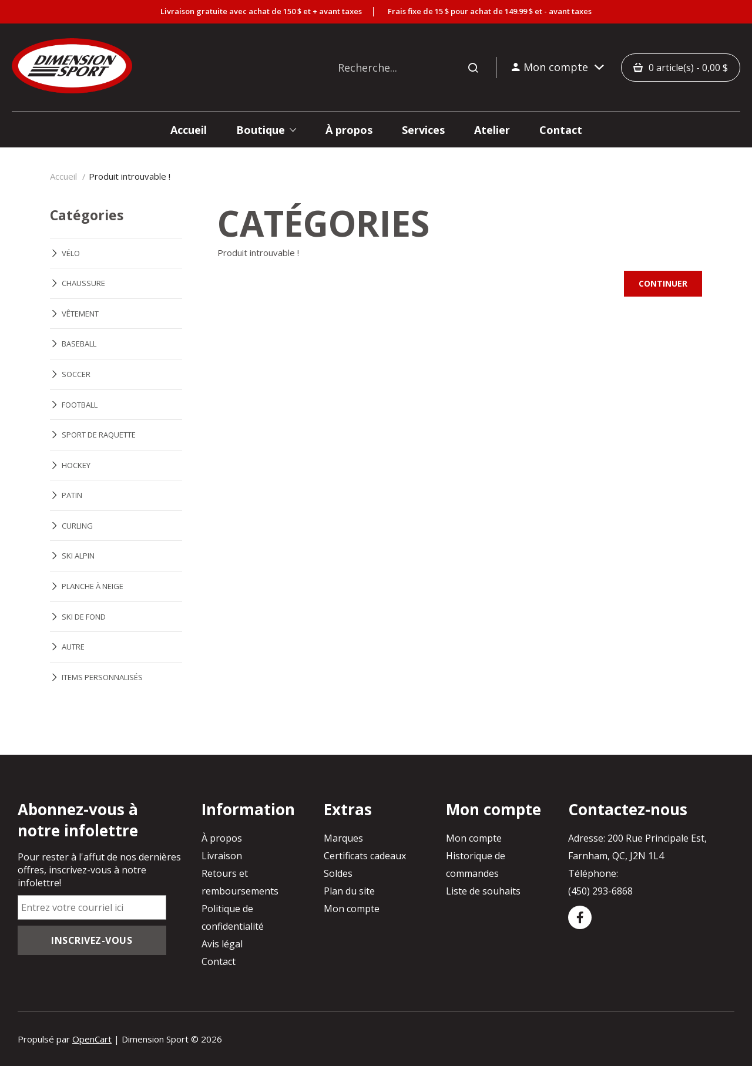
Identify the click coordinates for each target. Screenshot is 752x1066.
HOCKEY (76, 465)
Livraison (222, 855)
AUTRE (73, 646)
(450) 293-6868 (600, 891)
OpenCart (92, 1039)
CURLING (77, 525)
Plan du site (349, 891)
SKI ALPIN (78, 555)
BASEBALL (79, 343)
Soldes (338, 873)
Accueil (63, 176)
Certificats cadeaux (365, 855)
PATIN (72, 495)
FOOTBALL (80, 404)
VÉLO (71, 253)
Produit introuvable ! (129, 176)
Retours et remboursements (240, 882)
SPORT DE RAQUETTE (99, 434)
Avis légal (222, 943)
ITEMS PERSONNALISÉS (102, 677)
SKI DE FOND (84, 616)
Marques (343, 838)
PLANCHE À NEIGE (92, 586)
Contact (219, 961)
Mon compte (352, 908)
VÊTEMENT (80, 313)
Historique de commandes (475, 864)
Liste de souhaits (483, 891)
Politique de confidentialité (233, 917)
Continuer (663, 283)
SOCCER (76, 374)
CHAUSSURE (83, 283)
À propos (222, 838)
